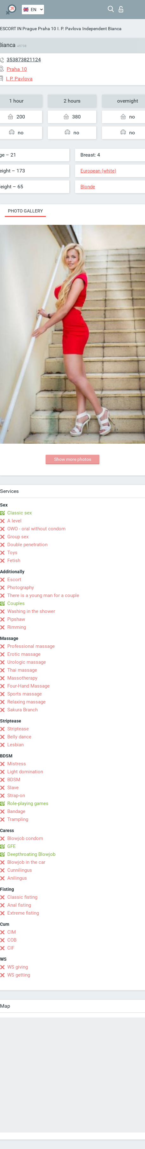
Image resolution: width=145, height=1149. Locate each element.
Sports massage (24, 694)
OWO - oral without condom (36, 529)
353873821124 (24, 60)
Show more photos (72, 459)
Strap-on (16, 795)
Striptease (18, 729)
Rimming (16, 627)
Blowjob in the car (26, 862)
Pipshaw (16, 619)
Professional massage (31, 646)
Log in (121, 9)
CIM (11, 932)
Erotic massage (24, 654)
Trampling (17, 819)
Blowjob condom (25, 838)
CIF (10, 948)
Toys (12, 552)
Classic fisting (22, 897)
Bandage (16, 811)
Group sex (17, 537)
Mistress (16, 764)
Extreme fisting (23, 913)
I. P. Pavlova (69, 28)
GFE (11, 846)
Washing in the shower (31, 611)
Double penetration (27, 545)
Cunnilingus (19, 870)
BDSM (13, 780)
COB (11, 940)
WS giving (17, 967)
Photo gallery (25, 210)
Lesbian (15, 745)
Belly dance (19, 737)
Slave (13, 787)
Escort (14, 579)
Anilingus (17, 878)
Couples (16, 603)
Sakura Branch (22, 710)
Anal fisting (19, 905)
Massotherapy (22, 678)
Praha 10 (47, 28)
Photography (20, 587)
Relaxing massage (26, 702)
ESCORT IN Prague (18, 28)
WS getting (18, 975)
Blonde (87, 187)
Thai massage (22, 670)
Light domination (25, 772)
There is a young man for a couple (43, 595)
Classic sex (19, 513)
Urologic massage (26, 662)
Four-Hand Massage (28, 686)
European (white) (98, 171)
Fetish (13, 560)
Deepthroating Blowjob (31, 854)
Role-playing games (27, 803)
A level (14, 521)
